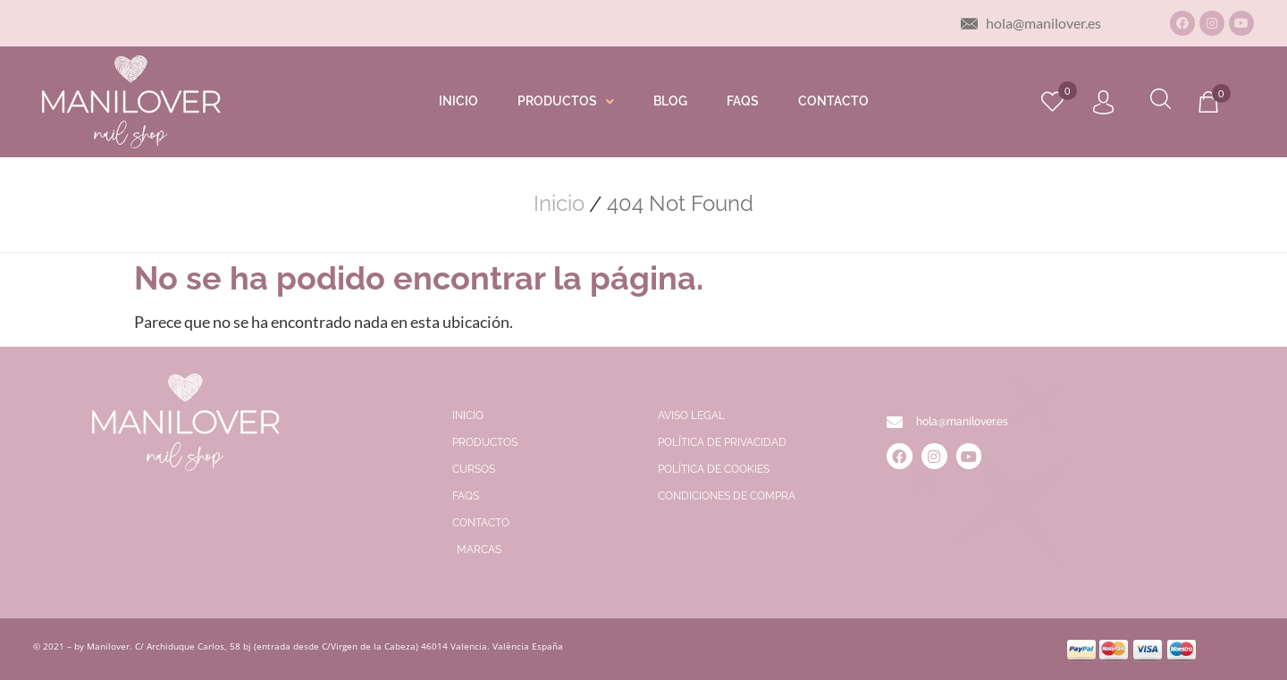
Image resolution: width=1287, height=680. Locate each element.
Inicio (559, 203)
